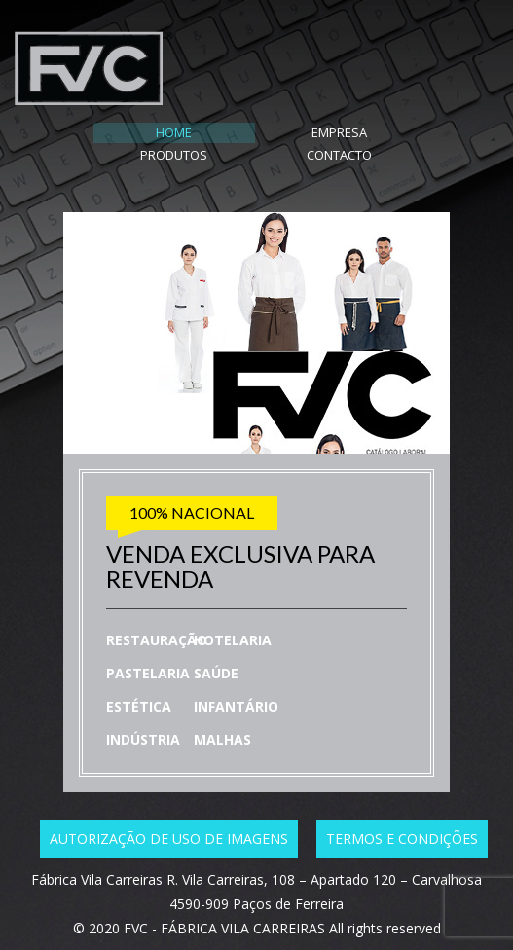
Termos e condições (402, 817)
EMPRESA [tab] (209, 132)
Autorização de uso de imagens (169, 817)
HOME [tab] (112, 132)
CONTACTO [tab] (400, 132)
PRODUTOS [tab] (304, 132)
